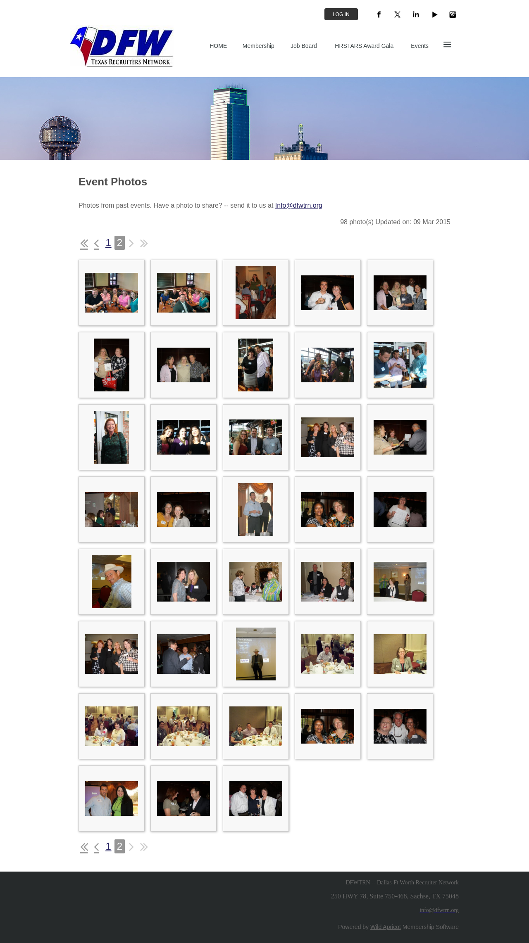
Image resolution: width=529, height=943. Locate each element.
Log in (341, 14)
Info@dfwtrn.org (298, 205)
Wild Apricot (385, 927)
